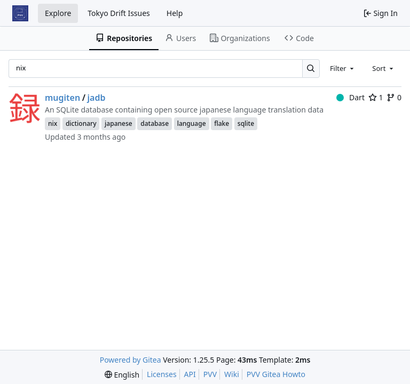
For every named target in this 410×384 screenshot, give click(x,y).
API (190, 374)
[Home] (20, 13)
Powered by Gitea (130, 360)
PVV (210, 374)
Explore (58, 13)
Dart (350, 97)
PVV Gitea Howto (276, 374)
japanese (118, 123)
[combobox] (343, 68)
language (191, 123)
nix (52, 123)
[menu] (122, 375)
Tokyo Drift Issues (119, 13)
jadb (97, 97)
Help (175, 13)
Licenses (162, 374)
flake (221, 123)
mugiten (62, 97)
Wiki (231, 374)
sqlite (246, 123)
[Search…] (311, 68)
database (154, 123)
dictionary (81, 123)
